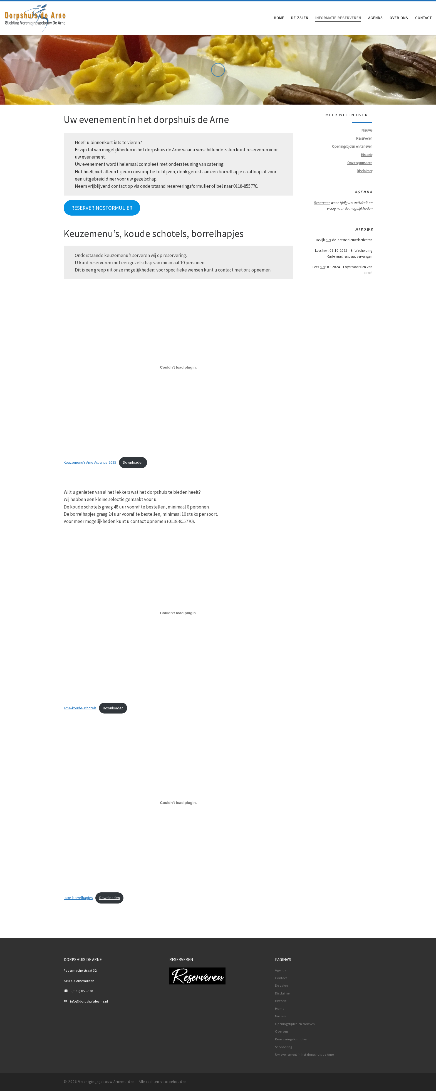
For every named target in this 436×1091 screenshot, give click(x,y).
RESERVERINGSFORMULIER (101, 207)
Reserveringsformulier (291, 1039)
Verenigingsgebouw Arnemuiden (106, 1081)
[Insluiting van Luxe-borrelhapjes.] (178, 802)
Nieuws (280, 1016)
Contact (281, 978)
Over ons (281, 1031)
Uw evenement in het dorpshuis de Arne (304, 1054)
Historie (280, 1001)
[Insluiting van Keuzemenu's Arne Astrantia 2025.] (178, 367)
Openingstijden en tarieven (295, 1024)
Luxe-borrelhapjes (78, 897)
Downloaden (133, 462)
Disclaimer (283, 993)
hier (328, 240)
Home (279, 1008)
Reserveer (322, 202)
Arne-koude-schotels (80, 708)
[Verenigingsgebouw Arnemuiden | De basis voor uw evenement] (35, 17)
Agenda (280, 970)
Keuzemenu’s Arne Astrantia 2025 (90, 462)
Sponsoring (283, 1047)
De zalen (281, 985)
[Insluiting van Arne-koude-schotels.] (178, 612)
